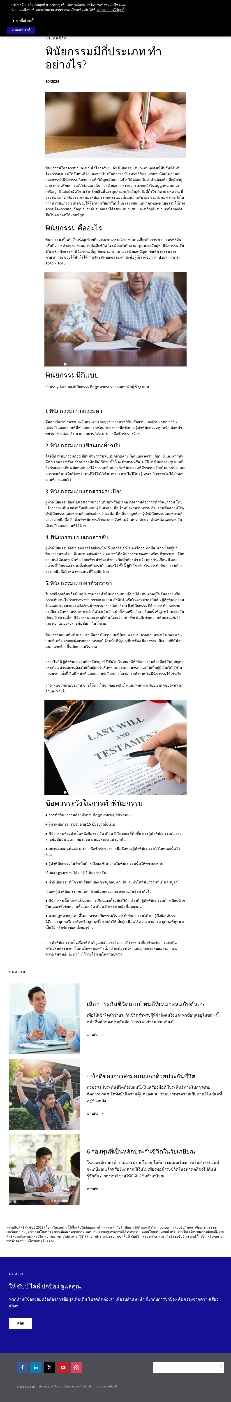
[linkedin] (36, 1367)
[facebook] (22, 1367)
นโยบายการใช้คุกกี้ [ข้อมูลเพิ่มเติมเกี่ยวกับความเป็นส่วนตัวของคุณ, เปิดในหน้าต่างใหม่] (110, 10)
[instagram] (76, 1367)
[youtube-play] (63, 1367)
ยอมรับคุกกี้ (22, 30)
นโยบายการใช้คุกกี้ (106, 1386)
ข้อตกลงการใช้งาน (50, 1386)
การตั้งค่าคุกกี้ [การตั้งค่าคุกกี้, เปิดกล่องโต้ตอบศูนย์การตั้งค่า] (24, 20)
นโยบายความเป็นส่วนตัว (77, 1386)
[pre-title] (56, 38)
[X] (49, 1367)
